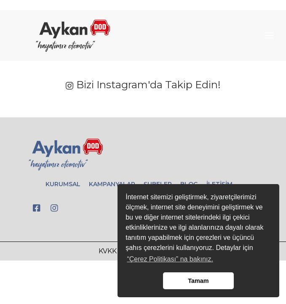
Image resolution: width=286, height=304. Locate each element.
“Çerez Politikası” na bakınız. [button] (170, 259)
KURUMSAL (62, 184)
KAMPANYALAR (112, 184)
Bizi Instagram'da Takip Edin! (143, 85)
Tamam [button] (198, 280)
